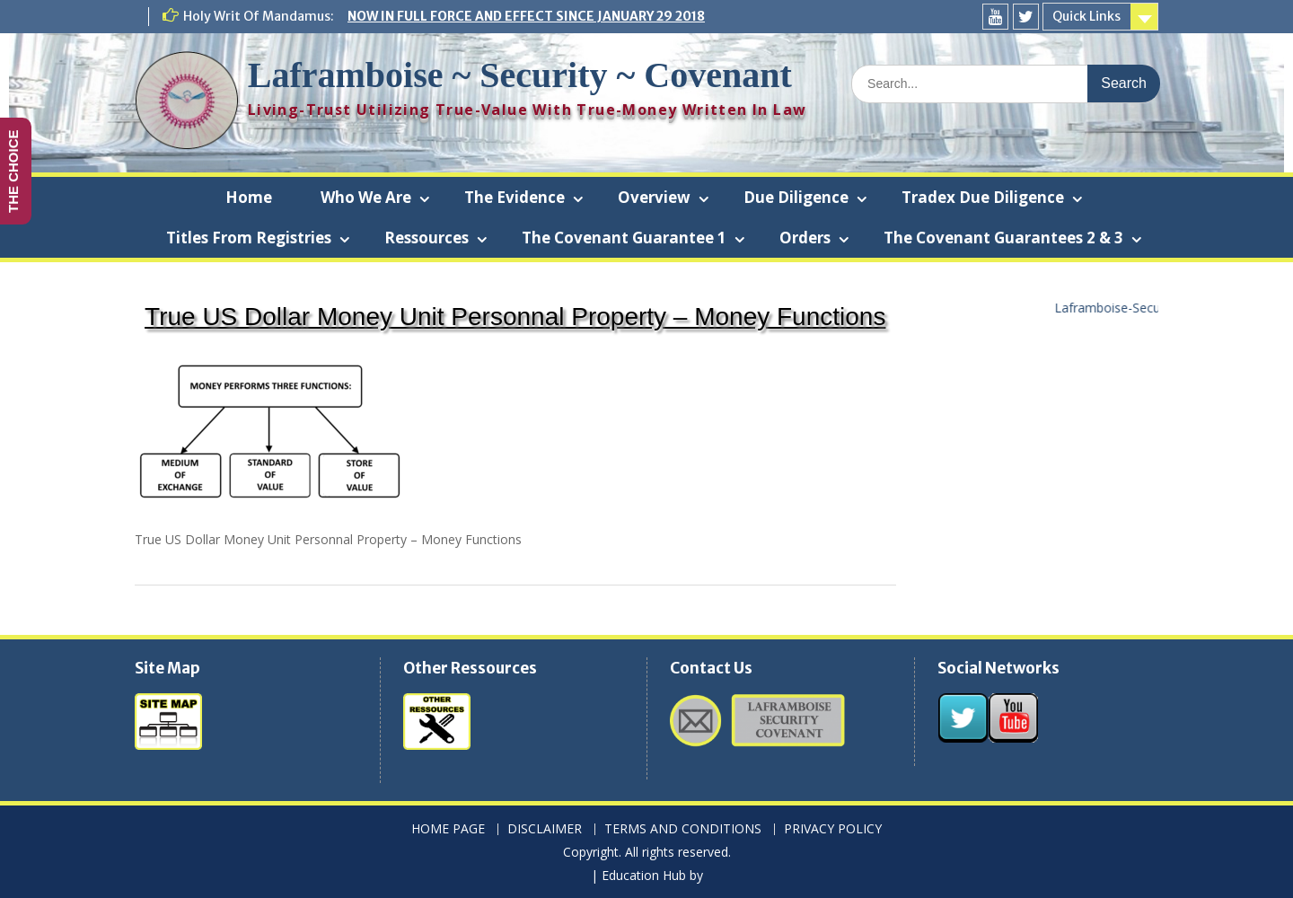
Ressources (426, 237)
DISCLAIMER (544, 829)
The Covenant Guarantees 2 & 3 (1003, 237)
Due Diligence (796, 197)
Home (248, 197)
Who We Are (366, 197)
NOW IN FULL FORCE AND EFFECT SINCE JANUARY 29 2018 (526, 16)
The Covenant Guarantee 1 (624, 237)
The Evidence (514, 197)
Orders (805, 237)
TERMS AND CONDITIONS (682, 829)
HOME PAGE (448, 829)
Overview (654, 197)
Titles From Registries (248, 237)
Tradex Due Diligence (983, 197)
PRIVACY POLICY (833, 829)
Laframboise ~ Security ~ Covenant (520, 75)
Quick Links (1086, 16)
